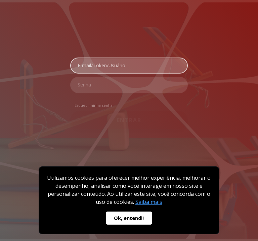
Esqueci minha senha (94, 103)
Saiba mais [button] (148, 202)
